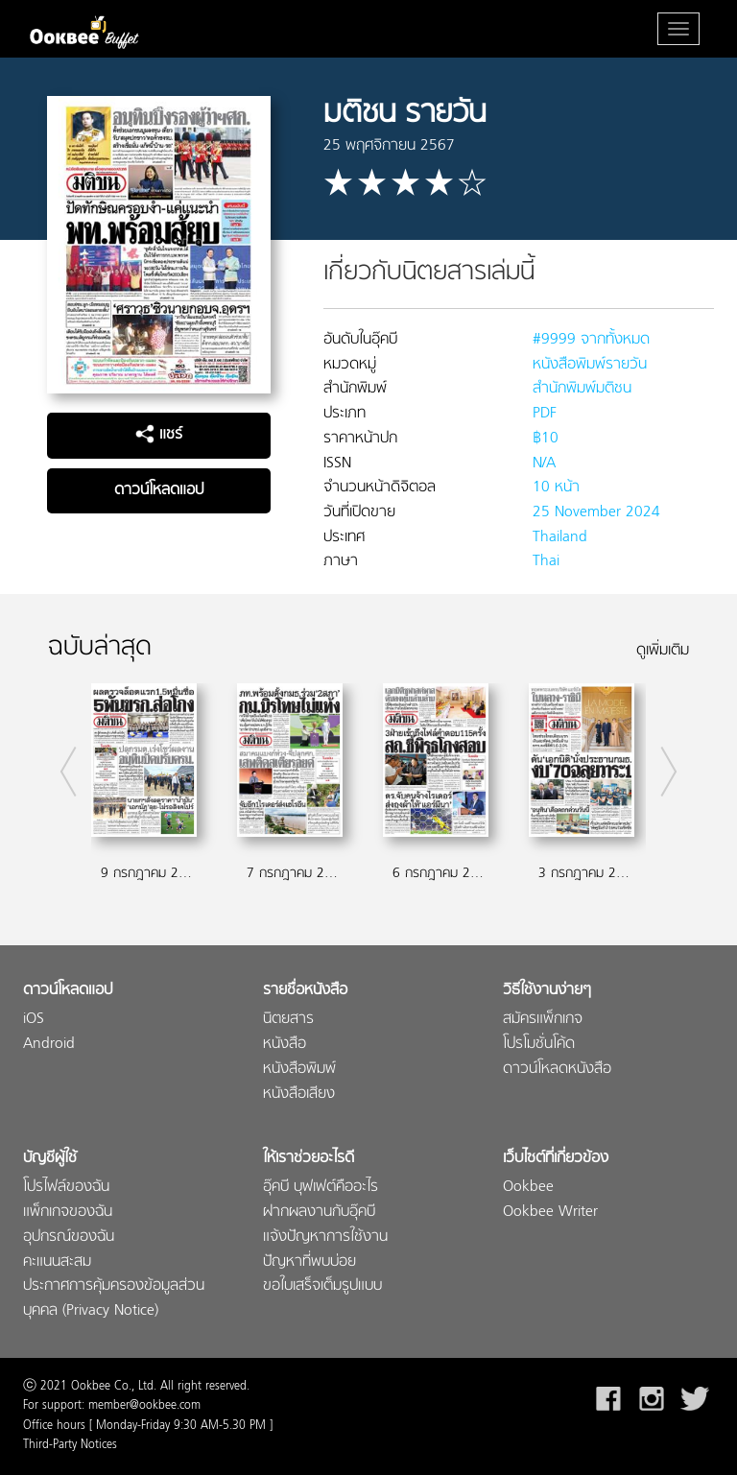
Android (49, 1045)
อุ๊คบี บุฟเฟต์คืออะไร (320, 1188)
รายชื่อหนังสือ (305, 991)
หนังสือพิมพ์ (299, 1070)
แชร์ (158, 434)
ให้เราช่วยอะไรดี (308, 1159)
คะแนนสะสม (57, 1262)
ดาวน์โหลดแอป (158, 490)
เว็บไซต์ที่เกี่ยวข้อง (555, 1159)
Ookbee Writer (550, 1213)
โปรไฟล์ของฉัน (66, 1188)
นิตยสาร (288, 1020)
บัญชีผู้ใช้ (50, 1159)
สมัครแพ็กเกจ (542, 1020)
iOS (33, 1020)
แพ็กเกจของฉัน (67, 1213)
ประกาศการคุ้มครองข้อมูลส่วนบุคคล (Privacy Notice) (113, 1298)
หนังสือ (284, 1045)
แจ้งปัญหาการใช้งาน (325, 1237)
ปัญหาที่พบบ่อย (309, 1262)
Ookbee (528, 1188)
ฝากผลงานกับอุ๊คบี (319, 1213)
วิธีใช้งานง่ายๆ (547, 991)
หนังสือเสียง (299, 1094)
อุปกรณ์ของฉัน (68, 1237)
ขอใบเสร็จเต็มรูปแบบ (322, 1286)
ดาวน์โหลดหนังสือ (557, 1070)
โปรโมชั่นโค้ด (539, 1045)
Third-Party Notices (70, 1445)
